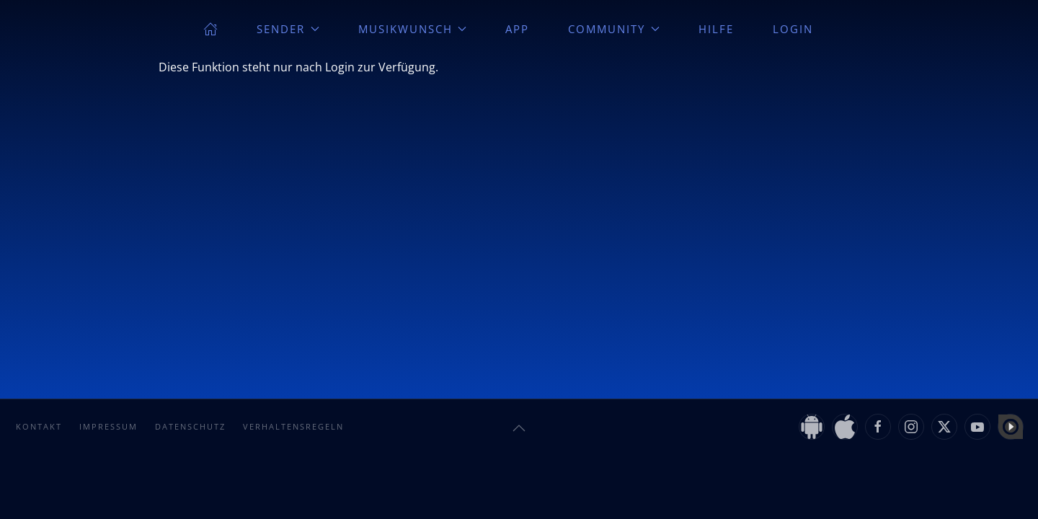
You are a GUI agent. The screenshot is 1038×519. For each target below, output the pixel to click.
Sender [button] (288, 29)
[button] (519, 428)
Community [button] (614, 29)
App (517, 29)
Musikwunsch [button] (412, 29)
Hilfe (716, 29)
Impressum (108, 426)
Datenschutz (190, 426)
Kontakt (39, 426)
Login (793, 29)
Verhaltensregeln (293, 426)
